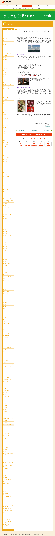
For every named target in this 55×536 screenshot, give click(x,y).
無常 (4, 102)
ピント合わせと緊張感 (6, 395)
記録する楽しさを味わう (7, 497)
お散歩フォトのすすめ (6, 425)
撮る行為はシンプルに (6, 73)
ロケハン (4, 324)
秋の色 (4, 221)
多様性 (4, 93)
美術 (35, 8)
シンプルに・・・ (6, 194)
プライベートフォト (6, 331)
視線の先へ (5, 47)
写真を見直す (5, 162)
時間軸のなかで (5, 285)
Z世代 (4, 127)
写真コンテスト (5, 255)
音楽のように (5, 329)
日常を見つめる (5, 142)
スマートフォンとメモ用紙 (7, 82)
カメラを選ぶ (5, 264)
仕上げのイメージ (6, 138)
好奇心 (4, 309)
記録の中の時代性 (6, 206)
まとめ (4, 499)
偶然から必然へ (5, 401)
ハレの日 (4, 242)
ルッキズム (5, 89)
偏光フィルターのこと (6, 471)
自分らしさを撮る (6, 38)
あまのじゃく (5, 219)
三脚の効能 (5, 449)
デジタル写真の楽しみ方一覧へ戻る (34, 129)
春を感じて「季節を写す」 (7, 345)
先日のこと (5, 185)
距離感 (4, 170)
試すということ (5, 64)
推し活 (4, 80)
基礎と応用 (5, 257)
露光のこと (5, 515)
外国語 (20, 8)
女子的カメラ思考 (6, 429)
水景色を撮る (5, 473)
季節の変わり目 (5, 123)
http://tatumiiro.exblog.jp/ (48, 124)
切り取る (4, 119)
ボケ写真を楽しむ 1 (6, 340)
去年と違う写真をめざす (7, 399)
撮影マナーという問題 (6, 441)
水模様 (4, 307)
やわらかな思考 (5, 117)
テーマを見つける (6, 311)
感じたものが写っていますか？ (8, 371)
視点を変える (5, 287)
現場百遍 (4, 227)
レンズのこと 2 (5, 501)
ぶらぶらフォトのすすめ (7, 455)
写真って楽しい (5, 447)
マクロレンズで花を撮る (7, 477)
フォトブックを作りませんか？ (8, 375)
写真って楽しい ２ (6, 445)
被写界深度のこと (6, 410)
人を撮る (4, 268)
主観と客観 (5, 151)
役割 (4, 313)
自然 (42, 8)
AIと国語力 (5, 60)
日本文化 (38, 8)
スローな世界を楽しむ (6, 45)
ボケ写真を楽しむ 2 (6, 338)
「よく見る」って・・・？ (7, 403)
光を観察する (5, 489)
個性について (5, 352)
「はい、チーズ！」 (6, 439)
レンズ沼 (4, 249)
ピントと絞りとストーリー (7, 369)
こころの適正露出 (6, 405)
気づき (4, 317)
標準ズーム (5, 104)
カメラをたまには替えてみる (7, 367)
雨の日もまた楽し (6, 414)
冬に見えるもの (5, 427)
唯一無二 (4, 121)
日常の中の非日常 (6, 78)
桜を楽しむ (5, 30)
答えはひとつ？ (5, 149)
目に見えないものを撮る (7, 234)
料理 (23, 8)
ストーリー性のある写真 (7, 51)
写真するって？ (5, 382)
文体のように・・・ (6, 91)
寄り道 (4, 177)
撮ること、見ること (6, 272)
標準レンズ (5, 356)
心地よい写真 (5, 236)
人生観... (4, 253)
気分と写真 (5, 397)
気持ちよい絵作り (6, 155)
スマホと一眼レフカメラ (7, 266)
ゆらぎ (4, 153)
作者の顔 (4, 164)
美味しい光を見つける (6, 214)
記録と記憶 (5, 229)
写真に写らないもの (6, 294)
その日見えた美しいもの (7, 62)
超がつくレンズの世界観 (7, 196)
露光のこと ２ (5, 513)
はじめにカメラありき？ (7, 212)
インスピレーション (6, 223)
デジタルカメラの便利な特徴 (7, 526)
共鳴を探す (5, 298)
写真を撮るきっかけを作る (7, 365)
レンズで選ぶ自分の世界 (7, 358)
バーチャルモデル (6, 97)
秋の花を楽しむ (5, 467)
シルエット (5, 166)
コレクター (5, 179)
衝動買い (4, 210)
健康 (28, 8)
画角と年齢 (5, 238)
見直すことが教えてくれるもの (8, 416)
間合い (4, 181)
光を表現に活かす (6, 279)
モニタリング (5, 244)
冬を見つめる (5, 34)
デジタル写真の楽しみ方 (7, 528)
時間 (4, 68)
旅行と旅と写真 (5, 380)
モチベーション (5, 49)
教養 (16, 8)
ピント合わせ (5, 354)
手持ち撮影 (5, 32)
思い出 (4, 192)
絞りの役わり (5, 511)
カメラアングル (5, 283)
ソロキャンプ (5, 147)
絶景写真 (4, 251)
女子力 (4, 225)
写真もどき (5, 240)
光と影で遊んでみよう (6, 484)
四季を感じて (5, 360)
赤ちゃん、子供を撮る (6, 469)
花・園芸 (31, 8)
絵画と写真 (5, 302)
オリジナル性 (5, 134)
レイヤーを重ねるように (7, 140)
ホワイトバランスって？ (7, 506)
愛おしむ (4, 183)
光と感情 (4, 259)
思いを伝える (5, 315)
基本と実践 (5, 300)
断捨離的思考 (5, 208)
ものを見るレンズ (6, 418)
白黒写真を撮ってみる (6, 420)
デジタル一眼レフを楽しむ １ (7, 517)
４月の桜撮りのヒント (6, 108)
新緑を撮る (5, 475)
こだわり (4, 132)
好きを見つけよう (6, 53)
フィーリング (5, 168)
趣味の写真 (5, 66)
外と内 (4, 373)
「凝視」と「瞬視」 (6, 388)
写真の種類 (5, 270)
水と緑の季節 (5, 106)
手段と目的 (5, 157)
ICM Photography (6, 95)
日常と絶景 (5, 36)
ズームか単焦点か (6, 386)
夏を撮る (4, 125)
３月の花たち (5, 110)
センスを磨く (5, 296)
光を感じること (5, 390)
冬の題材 (4, 112)
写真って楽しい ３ (6, 443)
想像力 (4, 384)
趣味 (25, 8)
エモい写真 (5, 136)
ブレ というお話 (6, 431)
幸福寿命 (13, 8)
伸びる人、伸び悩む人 (6, 322)
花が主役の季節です (6, 482)
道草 (4, 281)
